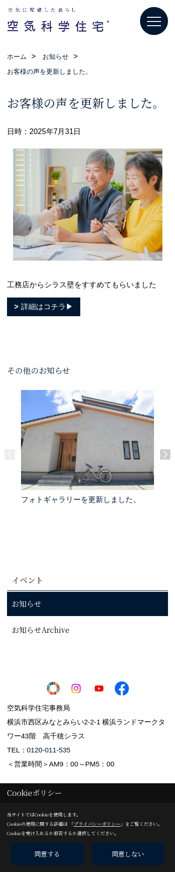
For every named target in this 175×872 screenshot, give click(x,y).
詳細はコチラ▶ (47, 307)
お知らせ (27, 603)
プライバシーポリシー (97, 823)
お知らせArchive (41, 629)
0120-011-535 (48, 750)
